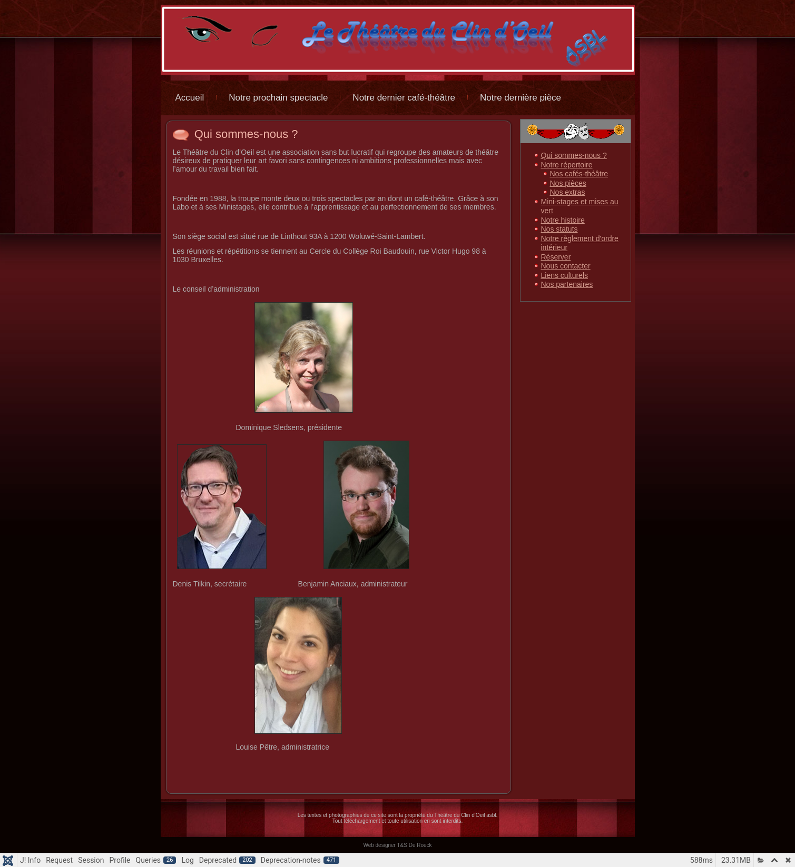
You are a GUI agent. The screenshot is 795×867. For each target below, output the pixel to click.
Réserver (556, 257)
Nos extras (567, 192)
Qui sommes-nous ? (246, 134)
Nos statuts (559, 229)
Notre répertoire (567, 165)
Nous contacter (566, 266)
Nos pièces (568, 183)
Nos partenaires (567, 284)
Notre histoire (563, 220)
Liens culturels (564, 275)
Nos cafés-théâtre (579, 174)
